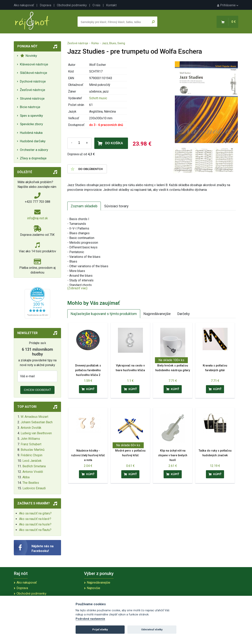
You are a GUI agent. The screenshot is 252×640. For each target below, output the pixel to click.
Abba (26, 477)
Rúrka (95, 43)
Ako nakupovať (24, 5)
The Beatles (30, 483)
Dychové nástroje (33, 81)
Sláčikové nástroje (33, 73)
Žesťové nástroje (32, 90)
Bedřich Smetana (34, 466)
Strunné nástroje (32, 98)
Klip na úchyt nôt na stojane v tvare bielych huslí (172, 455)
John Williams (30, 439)
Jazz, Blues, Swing (113, 43)
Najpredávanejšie (157, 314)
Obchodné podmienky (72, 5)
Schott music (98, 98)
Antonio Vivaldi (32, 472)
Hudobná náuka (31, 133)
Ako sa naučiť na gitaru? (35, 513)
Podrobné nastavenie (90, 619)
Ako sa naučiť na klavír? (35, 519)
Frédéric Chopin (31, 455)
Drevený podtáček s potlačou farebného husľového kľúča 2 (88, 370)
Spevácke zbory (31, 124)
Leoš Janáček (32, 461)
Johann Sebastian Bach (37, 422)
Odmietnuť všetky (152, 629)
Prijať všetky (100, 629)
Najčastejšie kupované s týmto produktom (104, 314)
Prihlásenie (227, 5)
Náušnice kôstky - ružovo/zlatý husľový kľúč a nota (88, 455)
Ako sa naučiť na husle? (35, 524)
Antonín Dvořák (31, 428)
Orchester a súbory (34, 150)
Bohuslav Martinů (32, 450)
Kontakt (111, 5)
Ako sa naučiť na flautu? (35, 530)
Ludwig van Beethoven (36, 433)
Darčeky (183, 314)
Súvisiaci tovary (116, 206)
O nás (96, 5)
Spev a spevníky (31, 116)
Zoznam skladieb (84, 206)
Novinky (28, 56)
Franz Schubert (31, 444)
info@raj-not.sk (37, 218)
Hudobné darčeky (32, 141)
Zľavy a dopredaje (33, 158)
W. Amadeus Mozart (34, 417)
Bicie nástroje (30, 107)
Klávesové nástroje (34, 64)
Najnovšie (93, 588)
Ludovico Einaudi (34, 488)
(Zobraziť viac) (77, 288)
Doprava (45, 5)
